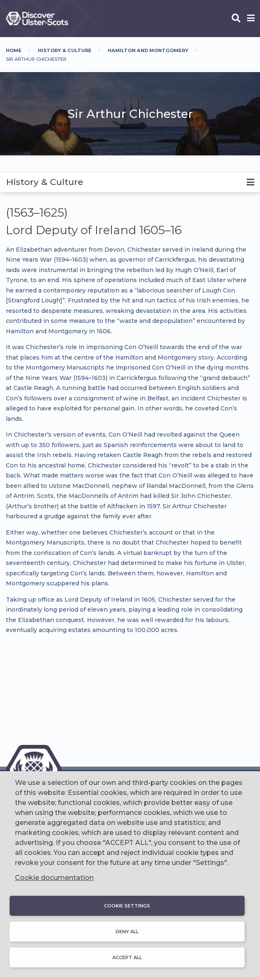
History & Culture (65, 50)
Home (14, 50)
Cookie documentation (54, 878)
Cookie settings (127, 906)
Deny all (127, 932)
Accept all (127, 957)
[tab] (130, 182)
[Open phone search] (236, 18)
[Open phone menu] (251, 18)
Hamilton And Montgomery (148, 50)
